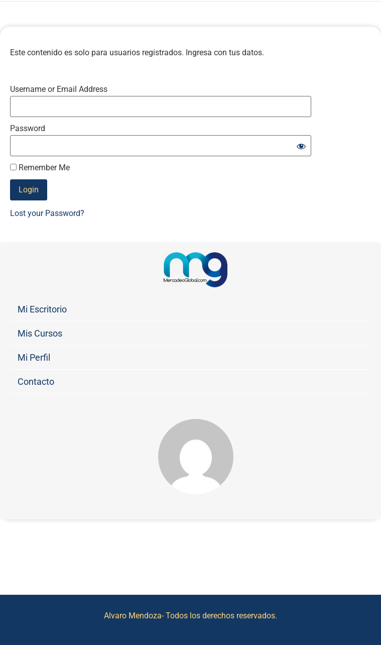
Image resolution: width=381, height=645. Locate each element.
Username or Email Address (58, 89)
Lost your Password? (47, 213)
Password (27, 129)
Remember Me (40, 168)
